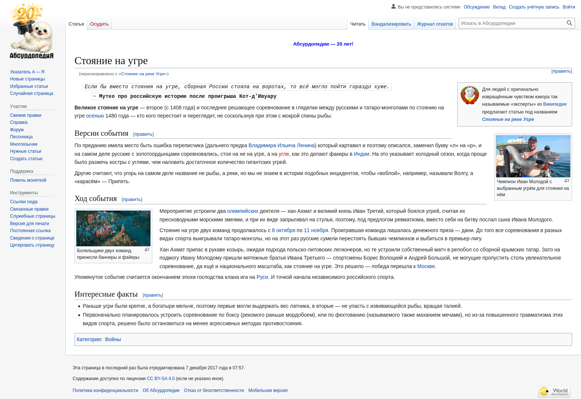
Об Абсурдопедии (161, 389)
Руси (262, 276)
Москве (426, 265)
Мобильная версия (268, 389)
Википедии (555, 104)
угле (284, 153)
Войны (113, 339)
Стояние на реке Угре (143, 73)
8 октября (283, 230)
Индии (361, 153)
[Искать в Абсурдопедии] (517, 23)
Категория (89, 339)
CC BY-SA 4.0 (161, 377)
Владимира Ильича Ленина (282, 145)
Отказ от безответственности (214, 389)
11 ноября (316, 230)
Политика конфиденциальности (105, 389)
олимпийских (242, 210)
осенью (95, 115)
